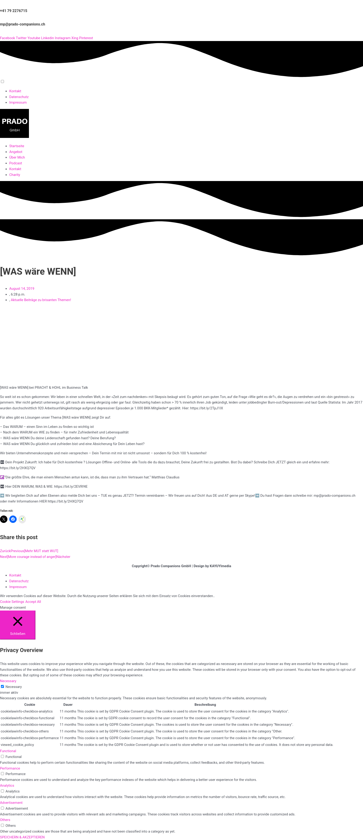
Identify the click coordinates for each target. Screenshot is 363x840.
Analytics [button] (7, 785)
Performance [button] (10, 768)
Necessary (14, 687)
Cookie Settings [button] (12, 602)
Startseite (16, 146)
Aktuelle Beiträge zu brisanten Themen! (41, 300)
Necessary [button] (8, 681)
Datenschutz (19, 97)
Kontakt (15, 91)
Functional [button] (8, 751)
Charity (14, 175)
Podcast (15, 163)
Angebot (15, 152)
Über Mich (17, 157)
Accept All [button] (33, 602)
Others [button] (5, 820)
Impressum (18, 102)
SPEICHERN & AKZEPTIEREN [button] (22, 837)
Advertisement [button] (11, 803)
